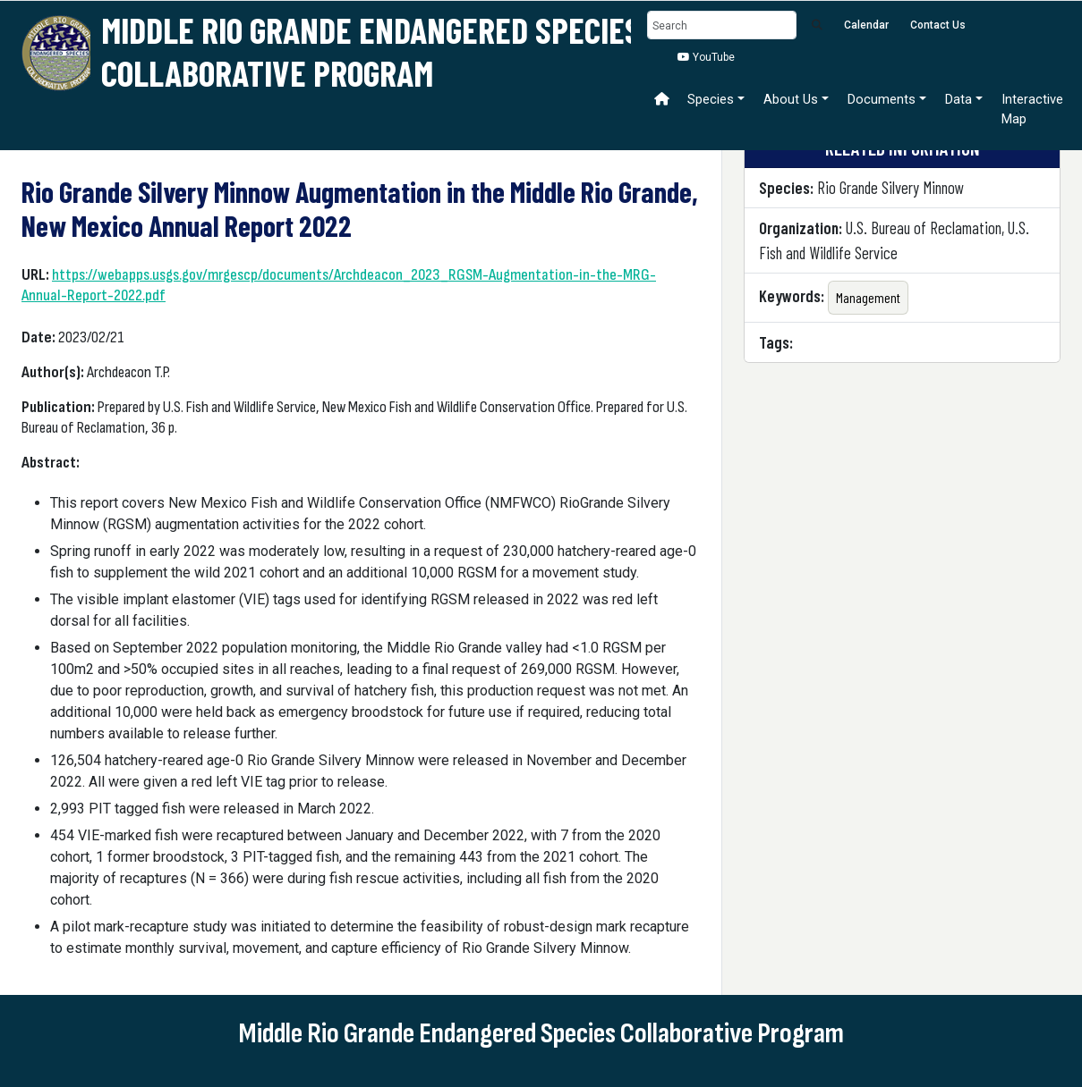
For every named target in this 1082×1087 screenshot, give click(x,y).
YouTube (706, 57)
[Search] (722, 25)
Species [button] (710, 99)
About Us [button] (790, 99)
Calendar (866, 25)
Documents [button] (882, 99)
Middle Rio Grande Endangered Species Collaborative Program (371, 51)
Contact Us (938, 25)
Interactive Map (1032, 109)
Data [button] (958, 99)
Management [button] (868, 297)
